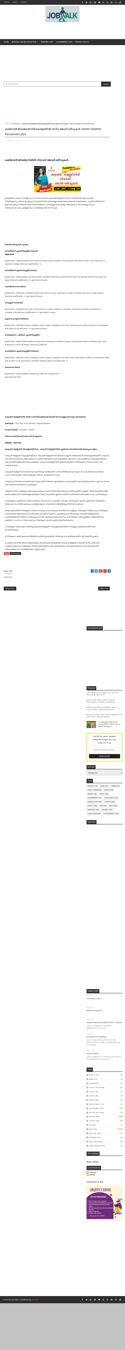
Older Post (78, 632)
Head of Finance (93, 791)
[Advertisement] (62, 30)
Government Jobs (64, 42)
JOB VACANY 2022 (111, 255)
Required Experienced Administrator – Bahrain (104, 760)
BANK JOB (104, 243)
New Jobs (113, 263)
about (15, 2)
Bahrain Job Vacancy (94, 748)
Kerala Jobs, (25, 149)
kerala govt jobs (95, 259)
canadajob (115, 243)
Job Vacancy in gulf (94, 736)
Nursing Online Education (24, 42)
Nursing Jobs (47, 42)
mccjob (103, 263)
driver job (92, 251)
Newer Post (10, 632)
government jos (94, 255)
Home (6, 2)
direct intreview (95, 247)
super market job (111, 271)
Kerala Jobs (16, 125)
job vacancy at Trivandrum (96, 774)
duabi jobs (103, 251)
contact (24, 2)
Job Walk (15, 1037)
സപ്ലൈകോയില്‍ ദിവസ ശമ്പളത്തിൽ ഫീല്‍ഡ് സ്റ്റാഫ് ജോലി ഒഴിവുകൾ (109, 181)
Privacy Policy (82, 42)
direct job (109, 247)
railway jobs (107, 267)
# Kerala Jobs (15, 594)
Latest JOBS (92, 263)
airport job (93, 243)
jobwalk (92, 912)
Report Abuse (92, 899)
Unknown (92, 910)
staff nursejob (94, 271)
